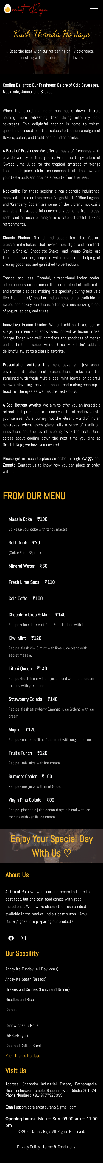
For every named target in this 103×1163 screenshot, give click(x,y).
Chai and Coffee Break (23, 1046)
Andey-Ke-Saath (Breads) (25, 979)
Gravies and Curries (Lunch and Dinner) (37, 989)
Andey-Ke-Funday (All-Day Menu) (31, 969)
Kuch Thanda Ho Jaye (22, 1056)
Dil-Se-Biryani (16, 1035)
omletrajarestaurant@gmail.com (49, 1107)
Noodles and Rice (19, 999)
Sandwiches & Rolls (21, 1025)
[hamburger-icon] (94, 10)
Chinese (11, 1010)
